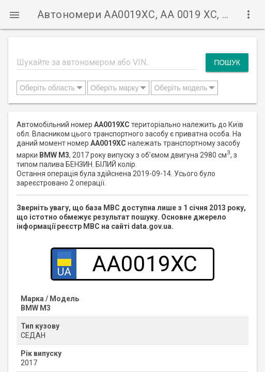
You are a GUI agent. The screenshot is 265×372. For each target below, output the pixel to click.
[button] (14, 14)
